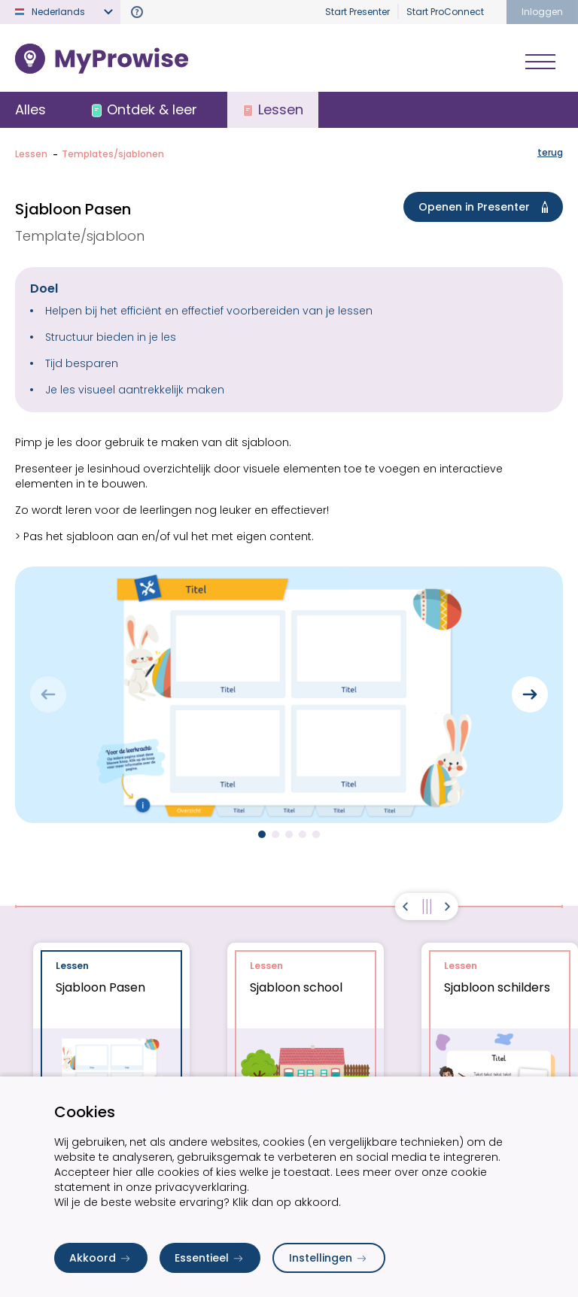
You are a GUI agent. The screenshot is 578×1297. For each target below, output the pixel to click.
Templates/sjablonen (113, 153)
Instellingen (329, 1257)
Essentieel (210, 1257)
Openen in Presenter (486, 207)
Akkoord (100, 1257)
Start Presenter (357, 11)
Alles (30, 109)
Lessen (31, 153)
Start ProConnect (445, 11)
